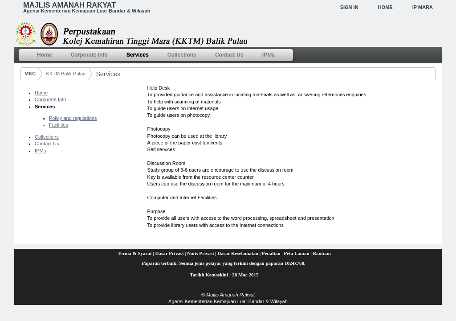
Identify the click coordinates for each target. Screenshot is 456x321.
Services (108, 74)
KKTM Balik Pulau (66, 73)
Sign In (349, 7)
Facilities (58, 125)
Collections (47, 137)
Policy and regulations (73, 118)
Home (385, 7)
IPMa (40, 150)
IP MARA (422, 7)
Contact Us (47, 143)
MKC (30, 73)
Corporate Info (50, 99)
